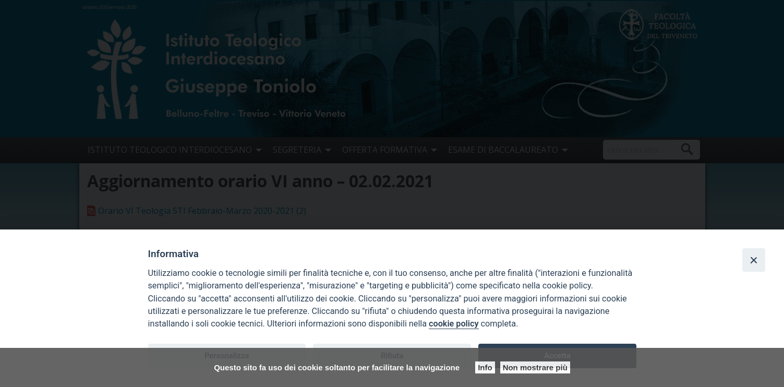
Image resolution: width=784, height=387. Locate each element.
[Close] (753, 259)
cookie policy (453, 324)
